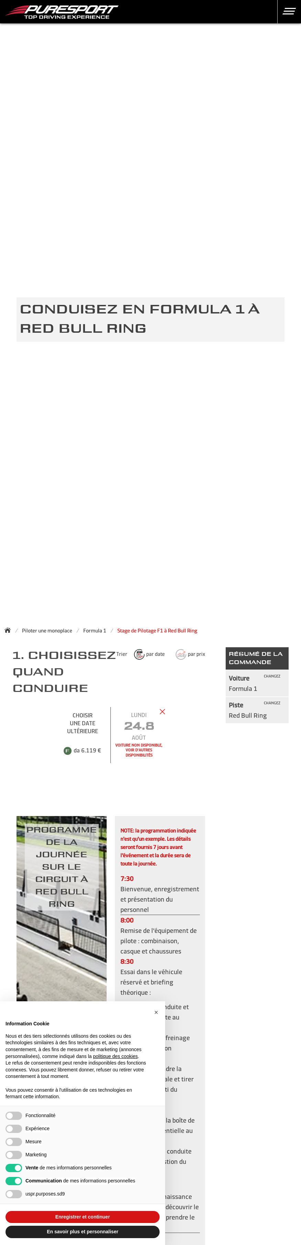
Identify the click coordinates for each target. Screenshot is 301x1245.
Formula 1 (94, 630)
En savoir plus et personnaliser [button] (82, 1231)
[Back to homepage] (9, 630)
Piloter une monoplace (47, 630)
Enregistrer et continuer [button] (82, 1217)
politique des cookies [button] (115, 1056)
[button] (286, 11)
